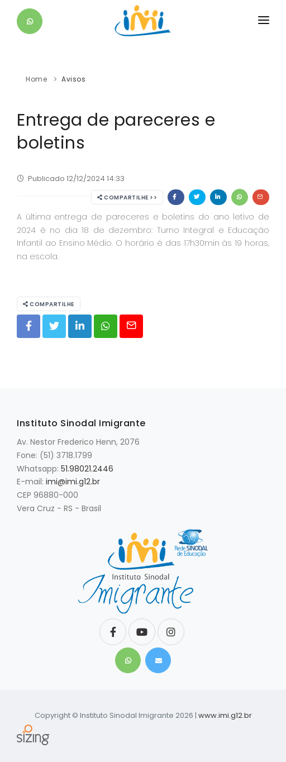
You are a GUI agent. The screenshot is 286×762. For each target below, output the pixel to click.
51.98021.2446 (87, 468)
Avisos (73, 79)
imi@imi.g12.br (73, 481)
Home (36, 79)
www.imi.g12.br (225, 715)
